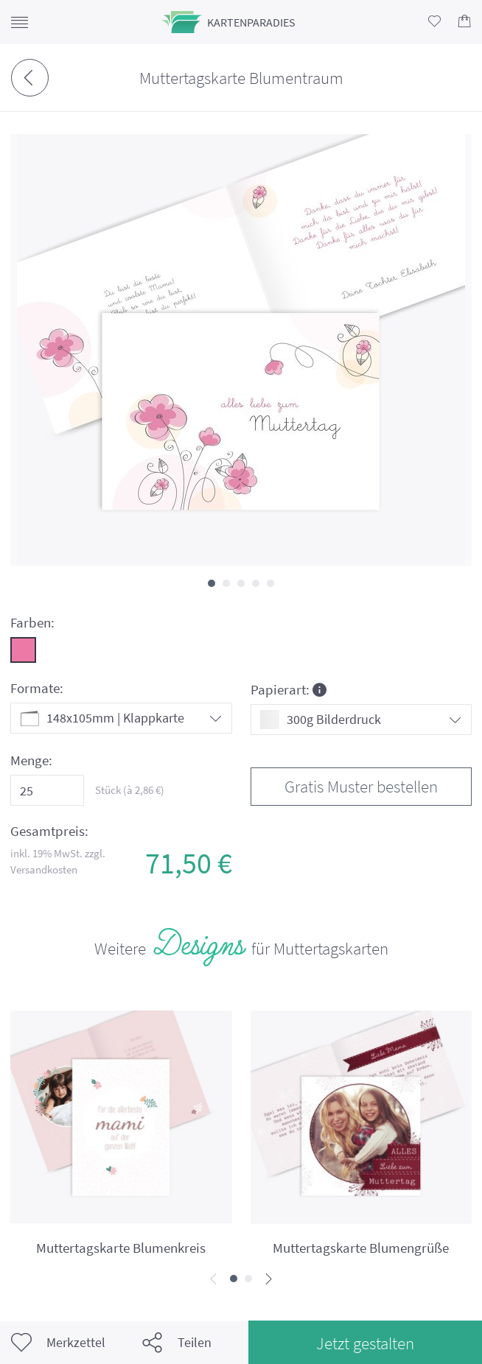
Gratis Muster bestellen (361, 786)
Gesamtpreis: (49, 831)
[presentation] (213, 1280)
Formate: (36, 688)
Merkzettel (58, 1342)
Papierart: (288, 689)
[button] (211, 583)
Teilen (177, 1342)
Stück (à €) (129, 790)
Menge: (31, 760)
